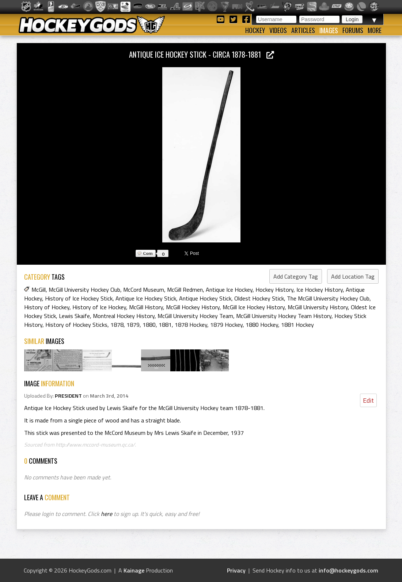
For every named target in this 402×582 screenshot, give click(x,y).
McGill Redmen (185, 289)
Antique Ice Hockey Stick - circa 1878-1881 (201, 54)
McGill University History (318, 307)
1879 (133, 324)
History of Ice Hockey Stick (79, 298)
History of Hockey (46, 307)
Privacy (236, 570)
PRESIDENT (68, 396)
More (375, 30)
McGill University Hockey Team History (283, 315)
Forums (352, 30)
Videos (278, 30)
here (106, 513)
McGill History (146, 307)
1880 (149, 324)
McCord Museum (143, 289)
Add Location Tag (353, 276)
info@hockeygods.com (348, 570)
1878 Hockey (191, 324)
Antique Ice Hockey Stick (145, 298)
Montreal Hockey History (124, 315)
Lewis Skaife (74, 315)
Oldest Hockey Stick (259, 298)
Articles (303, 30)
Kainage (134, 570)
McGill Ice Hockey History (254, 307)
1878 (117, 324)
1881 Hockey (297, 324)
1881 (165, 324)
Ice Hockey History (319, 289)
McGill (38, 289)
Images (328, 30)
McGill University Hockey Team (195, 315)
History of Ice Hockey (99, 307)
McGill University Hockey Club (84, 289)
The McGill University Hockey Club (328, 298)
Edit (368, 400)
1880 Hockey (262, 324)
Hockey (255, 30)
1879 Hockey (226, 324)
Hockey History (274, 289)
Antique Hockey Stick (205, 298)
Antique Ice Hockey (229, 289)
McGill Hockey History (193, 307)
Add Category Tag (295, 276)
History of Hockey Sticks (76, 324)
